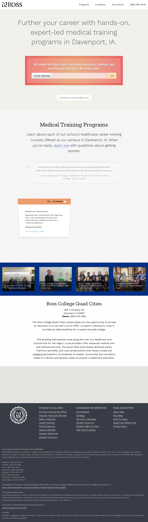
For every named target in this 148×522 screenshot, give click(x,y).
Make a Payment (47, 419)
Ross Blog (117, 415)
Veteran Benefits (47, 430)
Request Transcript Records (53, 415)
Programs (84, 4)
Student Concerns (48, 437)
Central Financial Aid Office (53, 412)
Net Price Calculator (86, 419)
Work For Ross (120, 419)
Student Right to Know (87, 426)
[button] (74, 382)
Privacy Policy (120, 426)
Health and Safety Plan (124, 423)
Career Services (47, 423)
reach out (61, 157)
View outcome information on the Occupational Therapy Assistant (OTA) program (34, 487)
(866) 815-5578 (138, 4)
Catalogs (80, 415)
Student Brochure (85, 423)
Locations (100, 4)
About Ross (118, 412)
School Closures (47, 426)
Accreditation (83, 412)
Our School (118, 4)
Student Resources (48, 433)
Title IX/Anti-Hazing (85, 430)
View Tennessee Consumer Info (14, 508)
